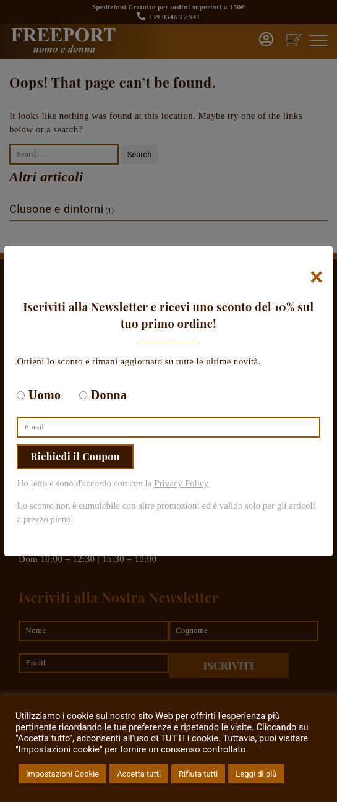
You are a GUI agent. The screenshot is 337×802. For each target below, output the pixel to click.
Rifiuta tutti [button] (198, 773)
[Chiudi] (316, 277)
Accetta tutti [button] (139, 773)
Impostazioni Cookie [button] (62, 773)
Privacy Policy (181, 483)
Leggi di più (256, 773)
